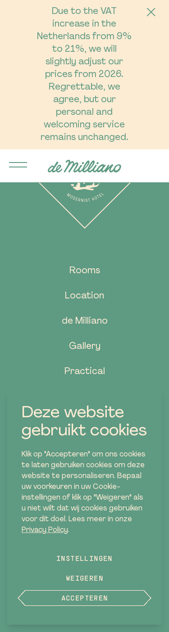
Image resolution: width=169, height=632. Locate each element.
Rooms (84, 270)
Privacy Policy (45, 530)
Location (84, 296)
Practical (84, 371)
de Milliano (85, 321)
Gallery (84, 346)
